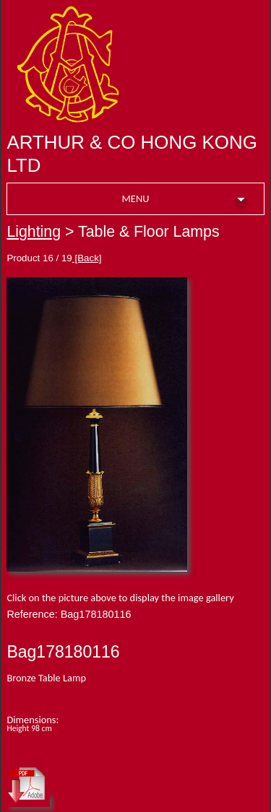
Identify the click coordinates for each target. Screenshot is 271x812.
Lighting (34, 231)
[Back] (87, 258)
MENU (185, 200)
